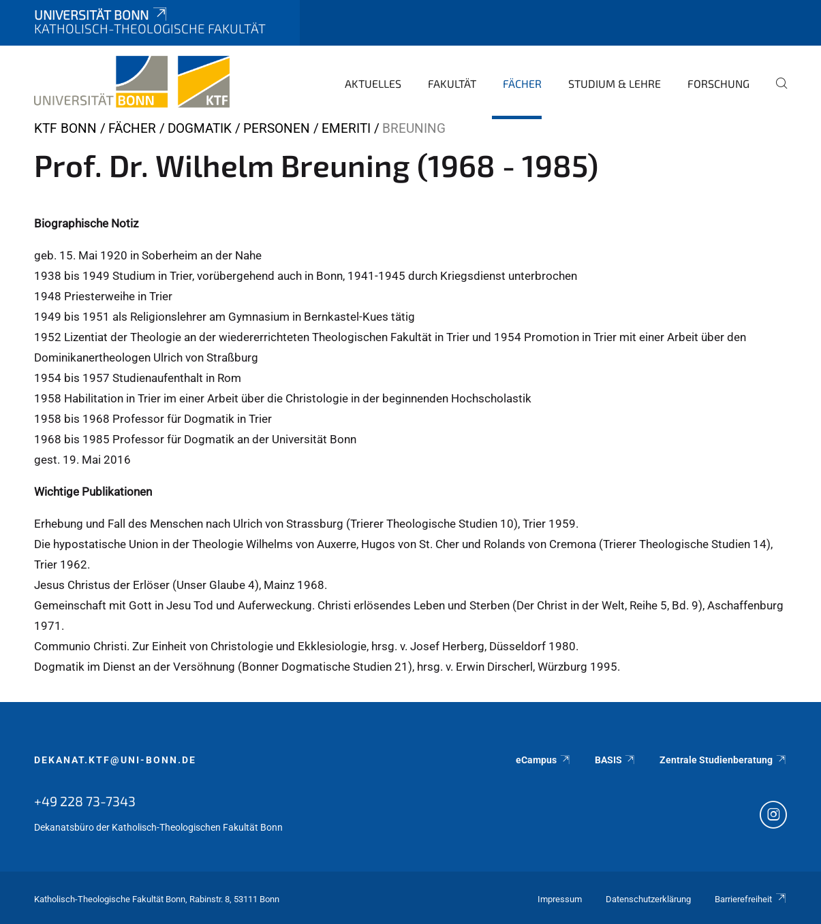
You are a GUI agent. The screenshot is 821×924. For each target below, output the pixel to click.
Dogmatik (200, 128)
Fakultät (452, 83)
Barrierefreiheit (751, 899)
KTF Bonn (65, 128)
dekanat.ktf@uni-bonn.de (115, 759)
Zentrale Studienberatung (723, 759)
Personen (276, 128)
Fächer (522, 83)
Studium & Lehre (614, 83)
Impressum (560, 899)
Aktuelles (373, 83)
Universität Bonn (101, 14)
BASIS (615, 759)
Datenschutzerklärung (648, 899)
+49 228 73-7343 (85, 801)
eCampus (543, 759)
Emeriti (346, 128)
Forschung (718, 83)
